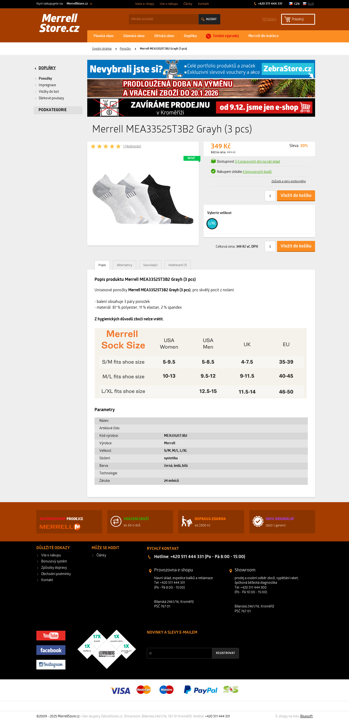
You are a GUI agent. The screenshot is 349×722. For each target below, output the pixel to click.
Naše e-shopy (144, 4)
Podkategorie (53, 110)
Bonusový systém (54, 561)
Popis (102, 265)
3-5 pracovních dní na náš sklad (257, 162)
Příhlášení (269, 19)
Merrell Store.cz (59, 24)
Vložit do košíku (296, 195)
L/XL (212, 223)
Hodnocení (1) (177, 265)
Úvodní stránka (101, 48)
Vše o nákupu (169, 4)
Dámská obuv (134, 36)
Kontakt (203, 4)
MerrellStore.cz (77, 3)
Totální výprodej (226, 36)
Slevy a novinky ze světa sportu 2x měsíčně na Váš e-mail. (188, 642)
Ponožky (125, 48)
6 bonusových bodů (257, 172)
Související (150, 265)
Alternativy (124, 265)
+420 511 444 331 (269, 3)
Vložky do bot (49, 92)
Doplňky (190, 36)
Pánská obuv (104, 36)
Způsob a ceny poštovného (288, 181)
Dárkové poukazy (51, 98)
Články (187, 4)
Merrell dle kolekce (263, 36)
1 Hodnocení (132, 146)
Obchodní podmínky (56, 574)
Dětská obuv (164, 36)
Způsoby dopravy (54, 568)
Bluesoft (306, 716)
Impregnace (47, 85)
